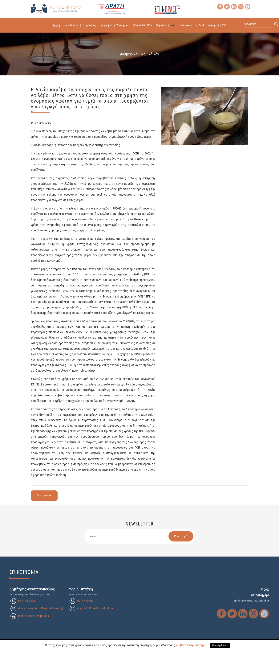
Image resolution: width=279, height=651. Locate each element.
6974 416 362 (85, 600)
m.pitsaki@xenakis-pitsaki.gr (95, 608)
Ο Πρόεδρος (89, 25)
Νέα (173, 25)
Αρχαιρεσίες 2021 (217, 25)
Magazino (161, 25)
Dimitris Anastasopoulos (33, 616)
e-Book (200, 25)
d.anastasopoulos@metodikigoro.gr (41, 608)
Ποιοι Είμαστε (71, 25)
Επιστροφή (44, 495)
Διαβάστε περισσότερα (190, 645)
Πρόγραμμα (106, 25)
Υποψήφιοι (122, 25)
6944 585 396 (26, 600)
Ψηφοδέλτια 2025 (142, 25)
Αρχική (56, 25)
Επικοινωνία (186, 25)
